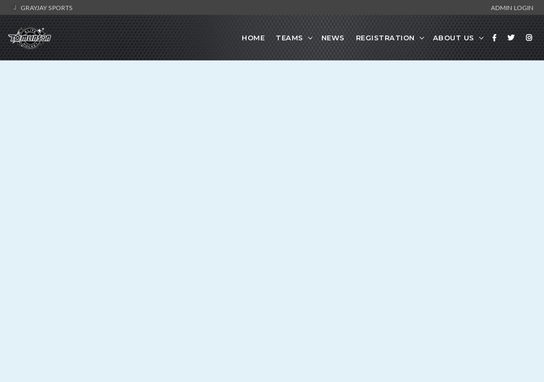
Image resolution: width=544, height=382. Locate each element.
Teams (289, 37)
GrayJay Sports (42, 7)
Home (253, 37)
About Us (453, 37)
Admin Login (512, 7)
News (333, 37)
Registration (385, 37)
